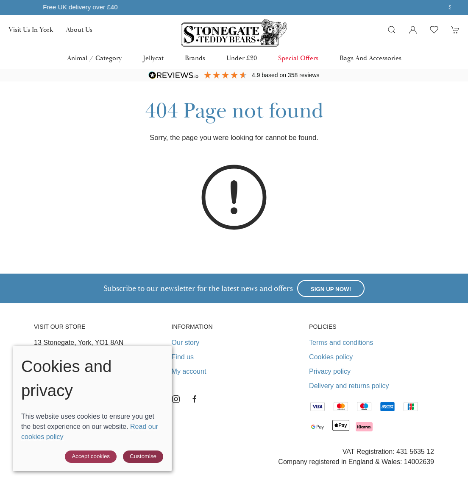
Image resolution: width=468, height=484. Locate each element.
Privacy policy (330, 371)
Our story (186, 342)
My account (189, 371)
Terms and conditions (341, 342)
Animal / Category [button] (94, 58)
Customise (143, 456)
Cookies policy (331, 357)
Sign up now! (331, 289)
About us (79, 29)
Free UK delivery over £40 (223, 7)
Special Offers (298, 58)
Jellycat (153, 58)
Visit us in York (30, 29)
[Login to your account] (413, 29)
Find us (183, 357)
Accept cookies (91, 456)
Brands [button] (195, 58)
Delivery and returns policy (349, 385)
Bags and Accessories (370, 58)
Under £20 (241, 58)
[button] (391, 29)
